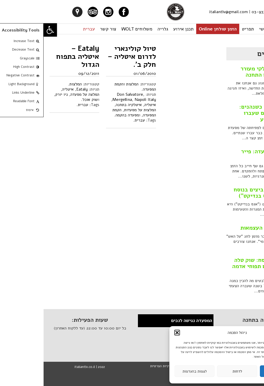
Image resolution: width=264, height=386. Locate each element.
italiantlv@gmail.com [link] (185, 12)
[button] (133, 332)
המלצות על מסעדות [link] (96, 110)
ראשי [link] (220, 29)
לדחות (194, 371)
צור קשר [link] (64, 29)
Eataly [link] (38, 89)
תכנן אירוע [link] (140, 29)
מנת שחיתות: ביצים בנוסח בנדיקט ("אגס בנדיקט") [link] (221, 193)
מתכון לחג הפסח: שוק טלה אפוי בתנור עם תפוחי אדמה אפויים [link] (220, 266)
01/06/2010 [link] (101, 73)
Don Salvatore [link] (86, 94)
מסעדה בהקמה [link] (83, 115)
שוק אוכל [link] (46, 99)
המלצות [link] (32, 84)
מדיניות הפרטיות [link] (117, 366)
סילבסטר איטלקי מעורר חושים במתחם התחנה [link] (225, 72)
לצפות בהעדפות (151, 371)
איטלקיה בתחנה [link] (85, 105)
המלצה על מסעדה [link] (41, 94)
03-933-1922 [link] (220, 12)
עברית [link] (45, 29)
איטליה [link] (24, 89)
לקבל (236, 371)
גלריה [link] (119, 29)
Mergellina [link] (78, 99)
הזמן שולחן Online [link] (174, 29)
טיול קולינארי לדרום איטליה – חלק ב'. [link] (88, 56)
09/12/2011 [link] (45, 73)
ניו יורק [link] (18, 94)
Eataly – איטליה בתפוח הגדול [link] (34, 56)
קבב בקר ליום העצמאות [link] (225, 228)
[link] (6, 30)
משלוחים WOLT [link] (93, 29)
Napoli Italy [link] (101, 99)
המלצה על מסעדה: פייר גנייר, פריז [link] (225, 155)
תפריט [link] (204, 29)
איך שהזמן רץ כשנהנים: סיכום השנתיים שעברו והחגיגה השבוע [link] (224, 113)
